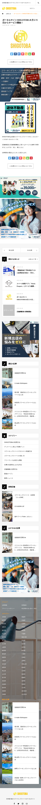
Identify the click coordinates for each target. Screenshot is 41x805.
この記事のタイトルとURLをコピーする (20, 62)
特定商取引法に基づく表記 (29, 608)
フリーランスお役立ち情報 (13, 460)
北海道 (4, 617)
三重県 (23, 654)
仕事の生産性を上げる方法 (13, 465)
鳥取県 (4, 667)
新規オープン (8, 474)
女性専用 (24, 694)
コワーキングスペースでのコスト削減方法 (18, 451)
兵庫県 (23, 660)
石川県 (4, 644)
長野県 (23, 647)
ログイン (32, 8)
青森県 (23, 617)
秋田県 (4, 623)
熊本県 (4, 687)
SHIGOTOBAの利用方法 (12, 442)
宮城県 (23, 620)
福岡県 (23, 681)
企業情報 (4, 605)
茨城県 (23, 627)
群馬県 (23, 630)
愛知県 (4, 654)
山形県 (23, 623)
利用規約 (24, 605)
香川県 (4, 677)
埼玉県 (4, 633)
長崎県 (23, 684)
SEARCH (38, 2)
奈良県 (4, 664)
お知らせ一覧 (32, 259)
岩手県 (4, 620)
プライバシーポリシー (8, 608)
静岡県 (23, 650)
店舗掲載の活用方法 (10, 469)
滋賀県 (4, 657)
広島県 (23, 670)
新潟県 (4, 640)
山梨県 (4, 647)
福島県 (4, 627)
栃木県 (4, 630)
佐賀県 (4, 684)
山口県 (4, 674)
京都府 (23, 657)
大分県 (23, 687)
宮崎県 (4, 691)
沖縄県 (4, 694)
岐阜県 (4, 650)
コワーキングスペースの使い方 (14, 456)
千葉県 (23, 633)
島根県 (23, 667)
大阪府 (4, 660)
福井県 (23, 644)
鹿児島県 (24, 691)
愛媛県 (23, 677)
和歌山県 (24, 664)
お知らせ (12, 25)
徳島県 (23, 674)
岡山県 (4, 670)
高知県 (4, 681)
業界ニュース (8, 478)
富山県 (23, 640)
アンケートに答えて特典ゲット (14, 447)
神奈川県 (24, 637)
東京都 (4, 637)
